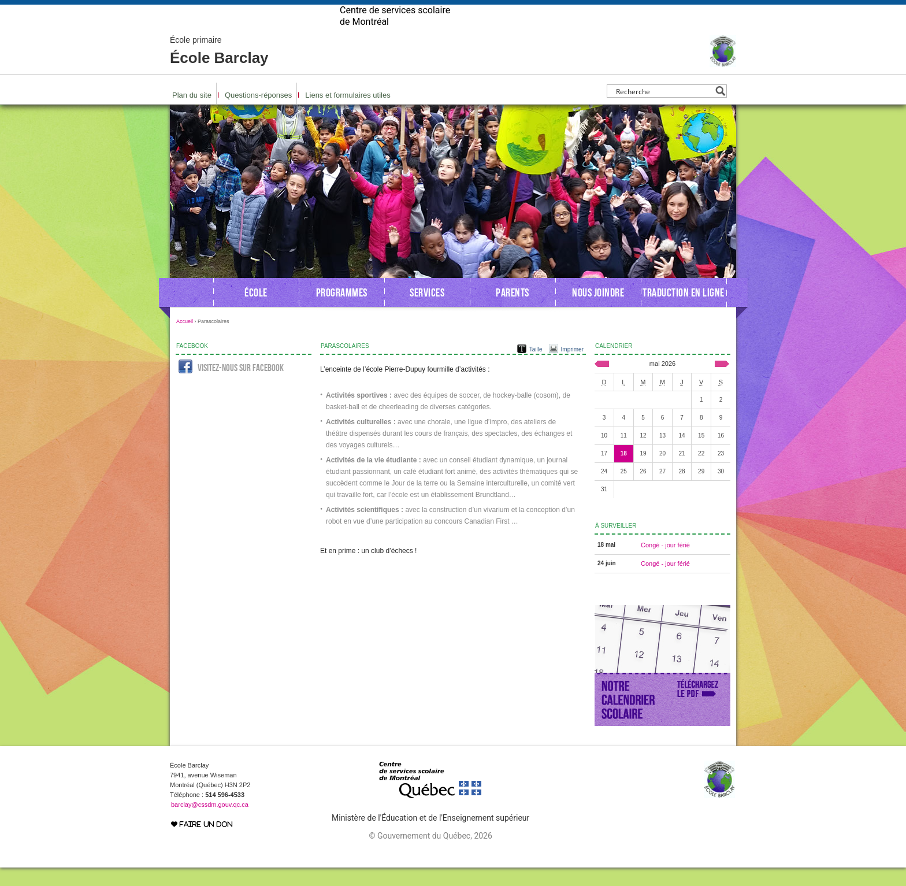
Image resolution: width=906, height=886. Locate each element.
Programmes (341, 311)
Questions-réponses (258, 113)
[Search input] (663, 109)
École (256, 311)
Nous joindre (598, 311)
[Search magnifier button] (720, 109)
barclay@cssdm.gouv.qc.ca (209, 823)
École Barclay (219, 69)
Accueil (184, 340)
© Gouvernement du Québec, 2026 (430, 854)
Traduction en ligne (684, 311)
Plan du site (191, 113)
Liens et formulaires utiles (347, 113)
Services (427, 311)
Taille (536, 368)
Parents (512, 311)
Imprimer (572, 368)
